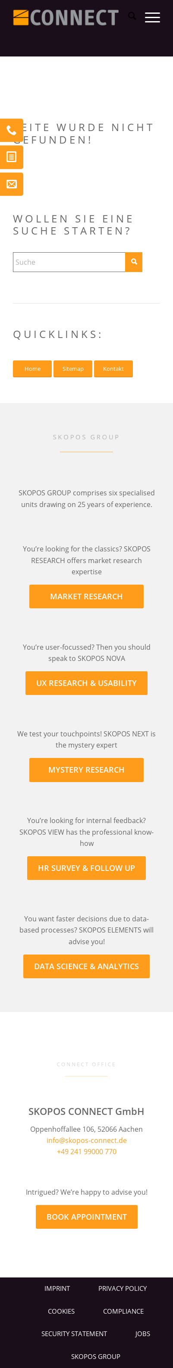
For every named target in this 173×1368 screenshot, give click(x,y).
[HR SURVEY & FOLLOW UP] (86, 868)
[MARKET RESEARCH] (86, 596)
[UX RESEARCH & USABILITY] (86, 683)
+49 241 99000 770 (86, 1151)
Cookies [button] (61, 1311)
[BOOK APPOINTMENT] (87, 1217)
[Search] (128, 17)
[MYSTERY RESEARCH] (86, 770)
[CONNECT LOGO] (72, 17)
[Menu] (148, 17)
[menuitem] (128, 17)
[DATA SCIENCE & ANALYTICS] (86, 966)
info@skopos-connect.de (87, 1140)
